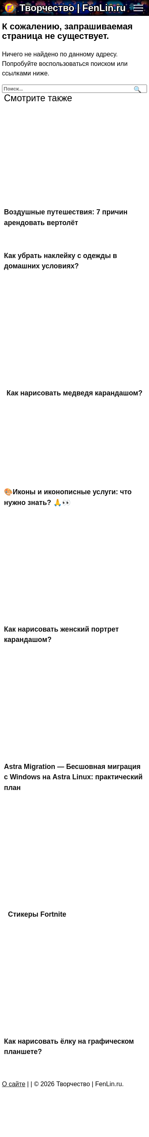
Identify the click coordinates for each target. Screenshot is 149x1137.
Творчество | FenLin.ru (72, 7)
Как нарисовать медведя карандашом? (75, 393)
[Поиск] (136, 89)
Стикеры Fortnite (37, 914)
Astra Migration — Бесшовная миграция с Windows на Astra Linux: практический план (73, 777)
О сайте (13, 1084)
